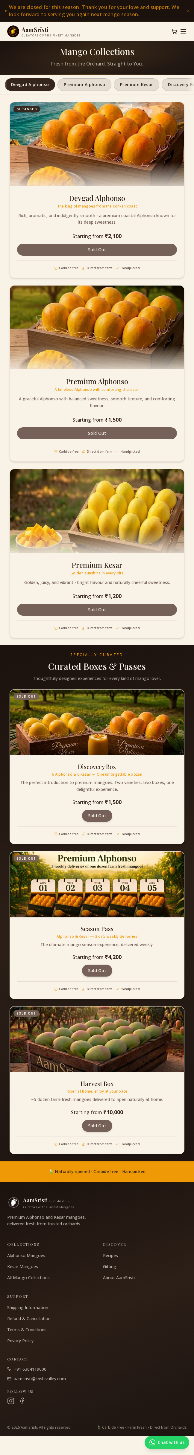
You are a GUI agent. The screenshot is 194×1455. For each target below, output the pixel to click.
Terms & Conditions (26, 1329)
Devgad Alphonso (30, 84)
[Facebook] (21, 1400)
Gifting (109, 1266)
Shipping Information (27, 1307)
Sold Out (97, 249)
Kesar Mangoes (22, 1266)
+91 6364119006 (26, 1369)
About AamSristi (119, 1277)
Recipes (110, 1255)
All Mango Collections (28, 1277)
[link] (97, 11)
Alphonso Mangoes (26, 1255)
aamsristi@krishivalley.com (36, 1378)
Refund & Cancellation (29, 1318)
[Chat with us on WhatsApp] (167, 1442)
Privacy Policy (20, 1340)
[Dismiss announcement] (188, 11)
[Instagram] (10, 1400)
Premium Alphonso (84, 84)
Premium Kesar (136, 84)
